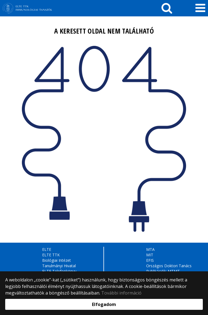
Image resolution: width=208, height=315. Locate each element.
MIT (149, 254)
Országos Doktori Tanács (169, 265)
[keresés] (166, 8)
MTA (150, 249)
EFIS (150, 260)
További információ (121, 293)
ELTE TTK (51, 254)
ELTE (46, 249)
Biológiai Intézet (56, 260)
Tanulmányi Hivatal (59, 265)
